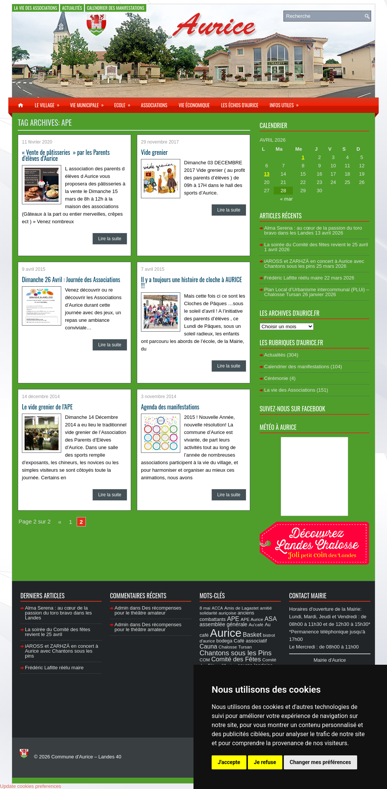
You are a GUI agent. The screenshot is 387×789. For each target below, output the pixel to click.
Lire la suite (109, 238)
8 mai (205, 607)
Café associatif (250, 641)
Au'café (256, 624)
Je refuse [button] (265, 762)
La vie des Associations (35, 8)
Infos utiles (286, 103)
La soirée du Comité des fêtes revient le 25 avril (316, 244)
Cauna (208, 646)
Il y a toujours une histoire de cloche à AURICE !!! (191, 282)
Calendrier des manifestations (115, 8)
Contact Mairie (308, 595)
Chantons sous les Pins (236, 653)
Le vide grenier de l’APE (47, 406)
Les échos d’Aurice (240, 105)
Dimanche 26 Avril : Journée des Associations (71, 279)
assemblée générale (223, 624)
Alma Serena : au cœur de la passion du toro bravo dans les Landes (313, 230)
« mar (286, 199)
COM (205, 659)
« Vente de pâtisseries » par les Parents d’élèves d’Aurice (66, 155)
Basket (252, 634)
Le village (49, 103)
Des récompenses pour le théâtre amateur (148, 610)
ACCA (217, 608)
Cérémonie (276, 378)
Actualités (72, 8)
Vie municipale (89, 103)
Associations (154, 105)
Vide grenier (154, 152)
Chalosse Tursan (235, 646)
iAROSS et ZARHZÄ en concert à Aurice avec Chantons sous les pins (314, 263)
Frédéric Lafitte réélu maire (293, 278)
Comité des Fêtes (236, 659)
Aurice (225, 633)
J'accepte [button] (229, 762)
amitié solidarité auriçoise (236, 610)
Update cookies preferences (30, 786)
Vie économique (194, 105)
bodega (224, 641)
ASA (271, 618)
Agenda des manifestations (170, 406)
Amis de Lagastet (241, 607)
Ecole (124, 103)
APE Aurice (252, 619)
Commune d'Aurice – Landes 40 (86, 757)
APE (233, 618)
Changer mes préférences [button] (320, 762)
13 (266, 174)
